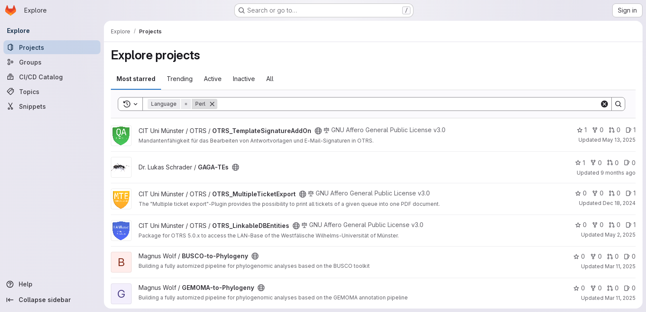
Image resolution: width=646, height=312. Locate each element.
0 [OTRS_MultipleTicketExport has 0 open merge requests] (614, 193)
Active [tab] (213, 78)
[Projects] (51, 47)
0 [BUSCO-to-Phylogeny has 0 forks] (596, 256)
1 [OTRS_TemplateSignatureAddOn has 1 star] (582, 129)
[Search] (408, 104)
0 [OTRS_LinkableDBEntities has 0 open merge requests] (614, 224)
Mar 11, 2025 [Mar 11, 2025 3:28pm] (620, 266)
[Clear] (604, 104)
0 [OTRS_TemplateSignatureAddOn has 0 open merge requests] (614, 129)
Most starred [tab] (135, 78)
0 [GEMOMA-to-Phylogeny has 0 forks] (596, 288)
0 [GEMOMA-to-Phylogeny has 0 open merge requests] (613, 288)
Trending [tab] (180, 78)
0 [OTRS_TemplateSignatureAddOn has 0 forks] (598, 129)
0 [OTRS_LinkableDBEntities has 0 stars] (581, 224)
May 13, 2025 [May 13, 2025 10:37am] (619, 139)
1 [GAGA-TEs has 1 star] (580, 162)
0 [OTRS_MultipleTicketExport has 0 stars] (581, 193)
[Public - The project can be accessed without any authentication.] (318, 130)
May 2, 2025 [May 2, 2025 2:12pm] (620, 234)
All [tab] (270, 78)
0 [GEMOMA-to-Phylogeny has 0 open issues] (630, 288)
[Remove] (212, 104)
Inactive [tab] (244, 78)
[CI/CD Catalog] (51, 77)
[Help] (51, 284)
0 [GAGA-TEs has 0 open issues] (630, 162)
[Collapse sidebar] (51, 300)
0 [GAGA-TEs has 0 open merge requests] (613, 162)
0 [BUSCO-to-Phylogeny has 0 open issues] (630, 256)
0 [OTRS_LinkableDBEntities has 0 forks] (598, 224)
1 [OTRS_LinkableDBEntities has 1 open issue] (631, 224)
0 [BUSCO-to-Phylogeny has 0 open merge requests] (613, 256)
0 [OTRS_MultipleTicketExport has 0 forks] (598, 193)
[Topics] (51, 91)
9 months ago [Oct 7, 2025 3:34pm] (618, 172)
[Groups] (51, 62)
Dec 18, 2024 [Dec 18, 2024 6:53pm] (619, 203)
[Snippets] (51, 106)
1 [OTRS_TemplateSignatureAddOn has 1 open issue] (631, 129)
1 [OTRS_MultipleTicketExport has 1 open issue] (631, 193)
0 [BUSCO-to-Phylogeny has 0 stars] (579, 256)
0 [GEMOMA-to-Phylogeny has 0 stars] (579, 288)
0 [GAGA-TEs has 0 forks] (596, 162)
